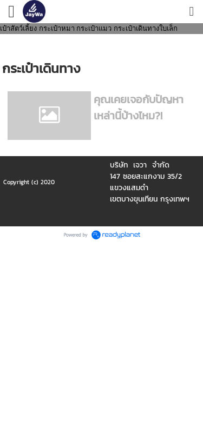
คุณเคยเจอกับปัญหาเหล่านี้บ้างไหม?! (139, 107)
